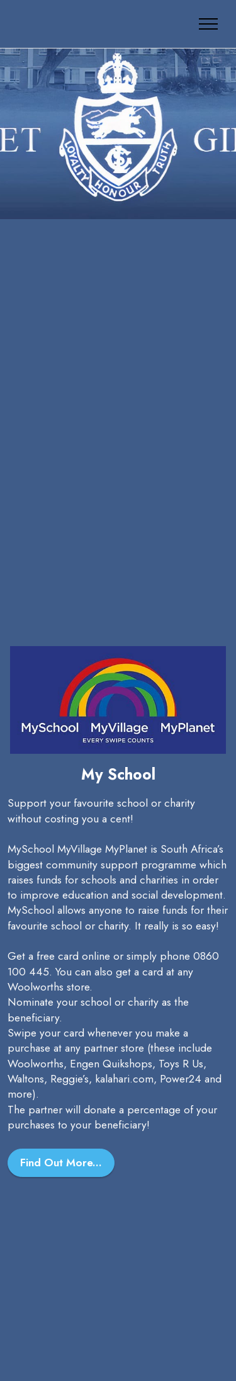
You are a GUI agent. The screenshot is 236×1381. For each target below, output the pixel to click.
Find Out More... (61, 1162)
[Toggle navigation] (208, 24)
